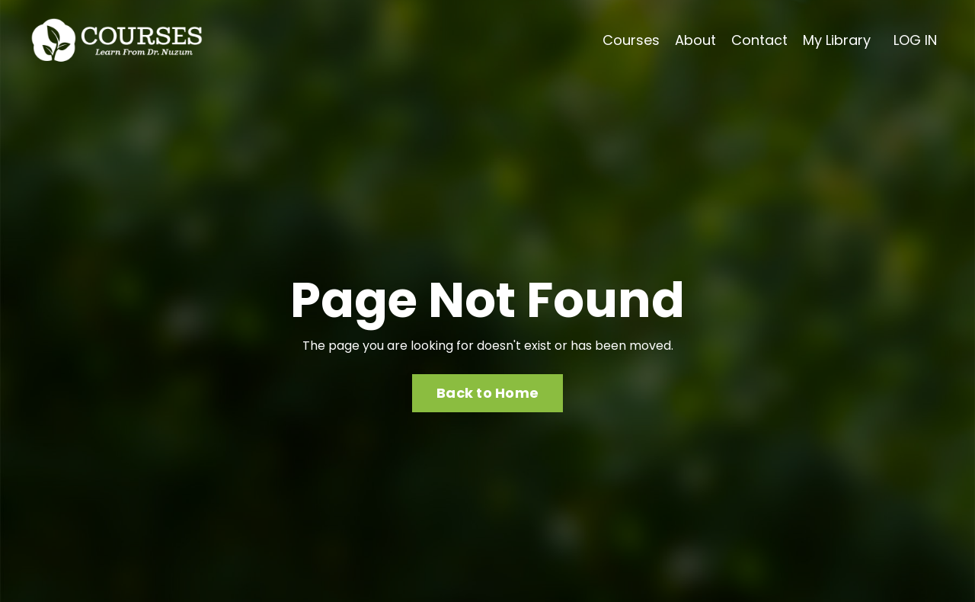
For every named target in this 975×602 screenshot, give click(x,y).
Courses (631, 40)
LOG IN (915, 40)
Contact (759, 40)
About (695, 40)
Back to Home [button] (487, 392)
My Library (837, 40)
